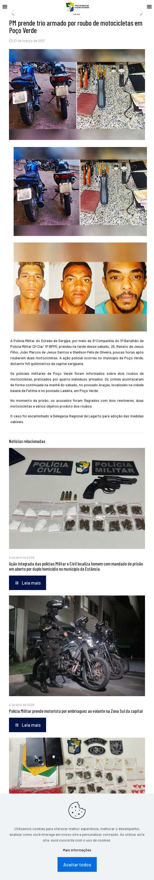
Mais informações (77, 850)
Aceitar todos (77, 864)
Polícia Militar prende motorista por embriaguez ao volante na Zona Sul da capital (76, 711)
